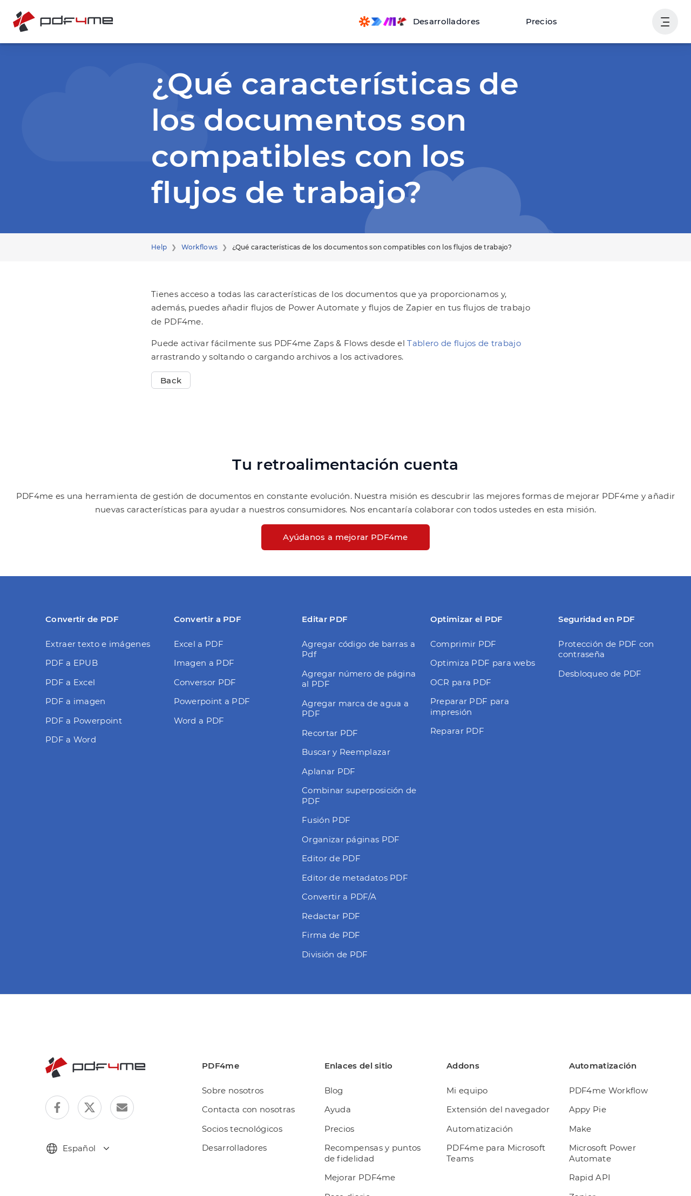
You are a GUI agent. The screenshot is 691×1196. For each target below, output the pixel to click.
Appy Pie (588, 1074)
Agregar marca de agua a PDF (359, 679)
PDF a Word (68, 726)
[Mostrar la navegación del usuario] (665, 22)
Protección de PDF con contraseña (601, 636)
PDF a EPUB (69, 649)
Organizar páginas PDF (346, 804)
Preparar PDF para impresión (485, 687)
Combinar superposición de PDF (353, 761)
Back (169, 366)
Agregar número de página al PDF (356, 655)
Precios (548, 21)
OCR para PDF (458, 668)
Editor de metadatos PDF (349, 843)
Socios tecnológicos (251, 1094)
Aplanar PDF (326, 736)
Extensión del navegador (498, 1074)
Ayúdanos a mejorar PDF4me (345, 523)
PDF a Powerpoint (79, 707)
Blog (342, 1055)
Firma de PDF (328, 900)
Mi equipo (470, 1055)
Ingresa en (619, 21)
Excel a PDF (197, 630)
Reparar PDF (455, 707)
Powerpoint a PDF (208, 687)
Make (582, 1094)
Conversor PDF (203, 668)
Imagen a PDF (201, 649)
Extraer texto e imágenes (92, 630)
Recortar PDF (327, 698)
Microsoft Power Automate (621, 1113)
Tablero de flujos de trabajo (435, 329)
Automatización (481, 1094)
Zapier (583, 1151)
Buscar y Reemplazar (342, 717)
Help (158, 247)
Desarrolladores (244, 1113)
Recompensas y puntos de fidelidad (383, 1119)
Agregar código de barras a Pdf (360, 630)
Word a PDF (197, 707)
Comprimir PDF (459, 630)
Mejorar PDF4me (365, 1142)
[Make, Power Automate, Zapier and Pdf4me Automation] (432, 21)
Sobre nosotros (243, 1055)
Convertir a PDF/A (336, 862)
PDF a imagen (72, 687)
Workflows (195, 247)
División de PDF (332, 919)
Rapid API (590, 1132)
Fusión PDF (324, 785)
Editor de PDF (328, 823)
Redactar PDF (328, 881)
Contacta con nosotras (256, 1074)
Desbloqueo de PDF (596, 660)
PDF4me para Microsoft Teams (496, 1119)
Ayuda (345, 1074)
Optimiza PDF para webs (477, 649)
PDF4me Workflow (606, 1055)
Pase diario (355, 1162)
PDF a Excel (68, 668)
